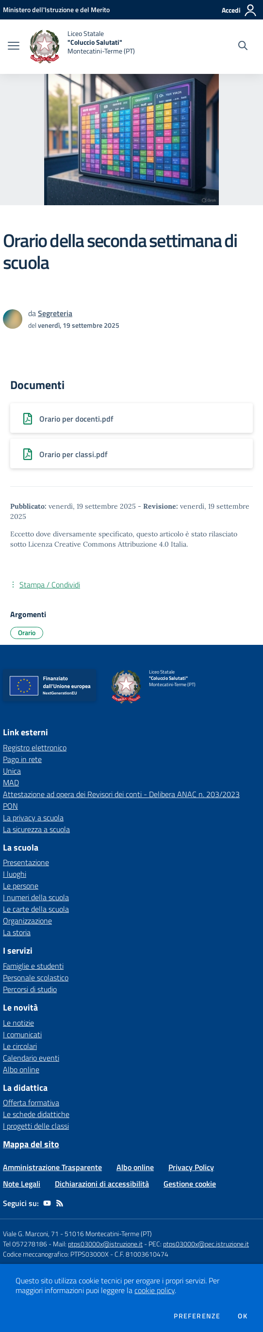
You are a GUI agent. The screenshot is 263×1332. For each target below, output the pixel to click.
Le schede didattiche (36, 1114)
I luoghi (14, 874)
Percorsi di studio (30, 989)
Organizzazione (27, 920)
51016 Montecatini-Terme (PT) (108, 1233)
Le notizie (18, 1023)
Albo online (21, 1069)
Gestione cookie (190, 1184)
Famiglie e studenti (33, 966)
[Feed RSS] (59, 1203)
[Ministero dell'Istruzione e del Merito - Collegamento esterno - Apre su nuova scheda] (56, 9)
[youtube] (47, 1203)
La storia (17, 932)
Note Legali (21, 1184)
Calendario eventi (31, 1058)
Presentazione (26, 862)
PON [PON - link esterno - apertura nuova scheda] (10, 806)
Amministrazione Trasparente (52, 1167)
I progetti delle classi (36, 1126)
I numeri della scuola (36, 897)
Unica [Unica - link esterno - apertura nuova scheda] (12, 771)
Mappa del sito (31, 1144)
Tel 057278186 (25, 1244)
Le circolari (20, 1046)
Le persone (20, 885)
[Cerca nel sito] (242, 46)
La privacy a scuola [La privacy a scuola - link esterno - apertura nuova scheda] (33, 817)
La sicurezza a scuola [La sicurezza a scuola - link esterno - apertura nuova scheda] (36, 829)
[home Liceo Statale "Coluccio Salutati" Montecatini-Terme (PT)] (82, 46)
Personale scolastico (35, 977)
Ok (242, 1316)
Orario (26, 632)
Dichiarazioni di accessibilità (102, 1184)
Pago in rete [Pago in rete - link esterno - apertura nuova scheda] (22, 759)
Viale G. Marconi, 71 (31, 1233)
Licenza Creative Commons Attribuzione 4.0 (98, 544)
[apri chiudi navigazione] (13, 47)
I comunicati (22, 1034)
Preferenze (197, 1316)
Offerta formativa (31, 1102)
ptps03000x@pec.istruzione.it (206, 1244)
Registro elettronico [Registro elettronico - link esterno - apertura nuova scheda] (34, 747)
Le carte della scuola (36, 909)
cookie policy (154, 1290)
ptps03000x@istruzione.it (105, 1244)
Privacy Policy (191, 1167)
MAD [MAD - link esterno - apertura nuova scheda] (11, 782)
